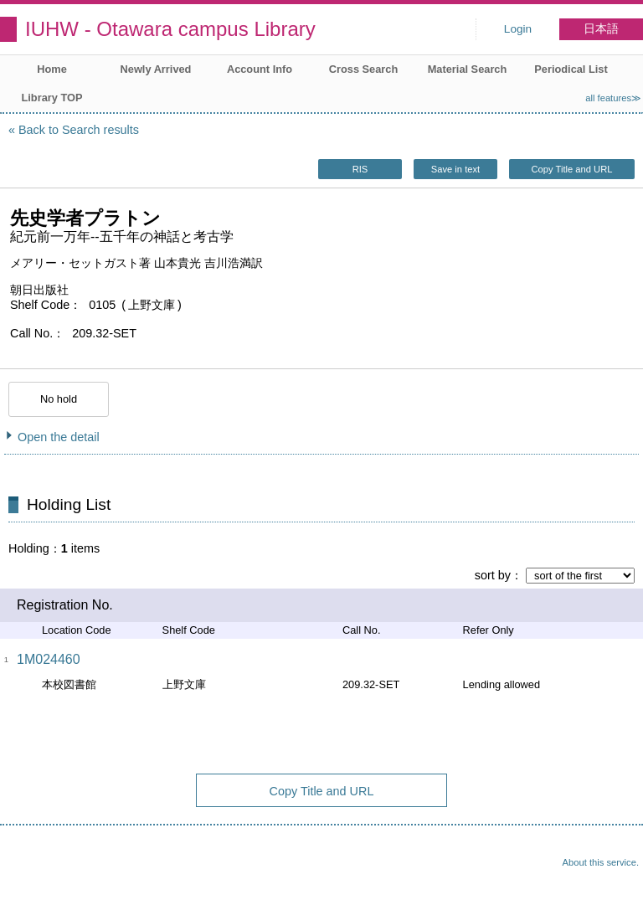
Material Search (467, 69)
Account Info (259, 69)
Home (52, 69)
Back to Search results (78, 129)
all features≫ (613, 98)
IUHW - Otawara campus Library (170, 29)
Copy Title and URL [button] (571, 169)
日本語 (601, 29)
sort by (493, 575)
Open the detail (59, 437)
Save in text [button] (455, 169)
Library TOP (51, 97)
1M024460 (48, 659)
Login (518, 29)
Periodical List (570, 69)
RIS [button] (360, 169)
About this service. (601, 862)
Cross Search (364, 69)
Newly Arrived (156, 69)
